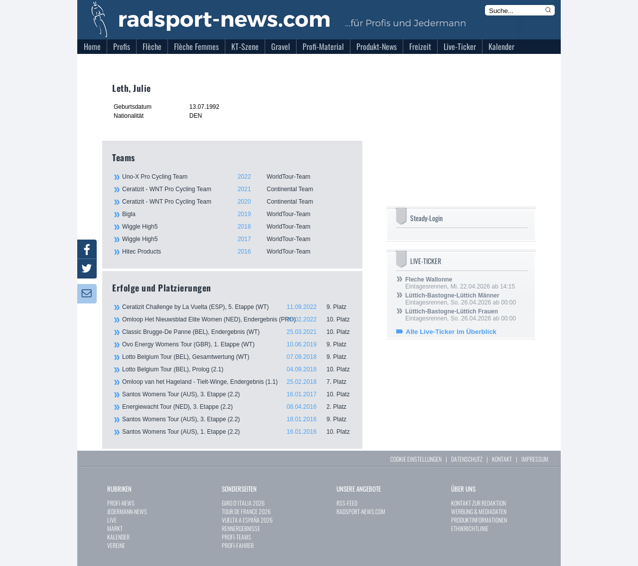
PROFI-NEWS (121, 503)
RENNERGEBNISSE (241, 528)
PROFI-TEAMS (236, 537)
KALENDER (118, 537)
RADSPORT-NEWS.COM (360, 511)
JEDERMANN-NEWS (127, 511)
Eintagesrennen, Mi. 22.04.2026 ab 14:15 (460, 283)
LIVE (112, 520)
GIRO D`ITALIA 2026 (243, 503)
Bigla (236, 214)
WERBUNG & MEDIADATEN (478, 511)
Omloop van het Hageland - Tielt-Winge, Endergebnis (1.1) (237, 381)
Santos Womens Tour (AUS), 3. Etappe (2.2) (237, 394)
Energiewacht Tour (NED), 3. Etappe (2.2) (237, 406)
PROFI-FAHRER (238, 545)
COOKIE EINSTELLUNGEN (416, 459)
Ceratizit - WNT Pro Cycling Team (236, 189)
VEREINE (116, 545)
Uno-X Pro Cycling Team (236, 176)
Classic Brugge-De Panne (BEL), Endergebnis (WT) (237, 331)
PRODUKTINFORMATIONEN (479, 520)
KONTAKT (502, 459)
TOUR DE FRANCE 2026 (246, 511)
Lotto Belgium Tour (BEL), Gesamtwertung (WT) (237, 356)
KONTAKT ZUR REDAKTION (478, 503)
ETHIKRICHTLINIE (469, 528)
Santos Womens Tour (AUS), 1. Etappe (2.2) (237, 431)
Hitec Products (236, 251)
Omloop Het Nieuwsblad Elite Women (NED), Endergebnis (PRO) (237, 319)
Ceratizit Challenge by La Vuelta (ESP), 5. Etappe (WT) (237, 306)
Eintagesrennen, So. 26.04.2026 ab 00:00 (460, 299)
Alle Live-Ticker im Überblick (451, 331)
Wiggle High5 (236, 226)
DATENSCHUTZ (466, 459)
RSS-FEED (346, 503)
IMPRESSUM (534, 459)
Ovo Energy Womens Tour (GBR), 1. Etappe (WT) (237, 344)
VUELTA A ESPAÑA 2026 (247, 520)
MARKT (115, 528)
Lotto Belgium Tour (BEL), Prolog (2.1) (237, 369)
